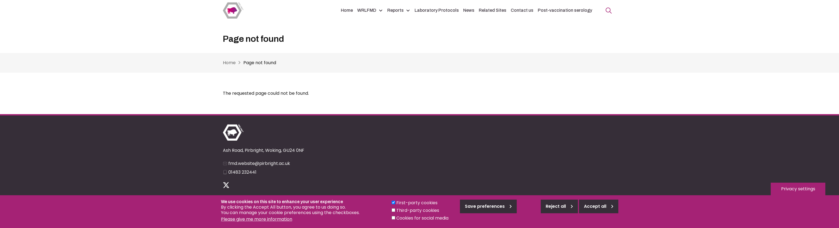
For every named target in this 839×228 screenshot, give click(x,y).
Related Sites (492, 10)
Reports (395, 10)
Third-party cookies (417, 213)
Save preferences (485, 209)
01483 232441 (242, 172)
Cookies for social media (422, 221)
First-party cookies (417, 205)
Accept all (595, 209)
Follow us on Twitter (226, 185)
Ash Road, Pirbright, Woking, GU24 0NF (263, 150)
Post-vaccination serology (565, 10)
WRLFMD (366, 10)
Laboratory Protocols (437, 10)
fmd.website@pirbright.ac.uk (259, 163)
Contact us (522, 10)
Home (347, 10)
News (468, 10)
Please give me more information (256, 222)
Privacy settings (798, 191)
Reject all (556, 209)
